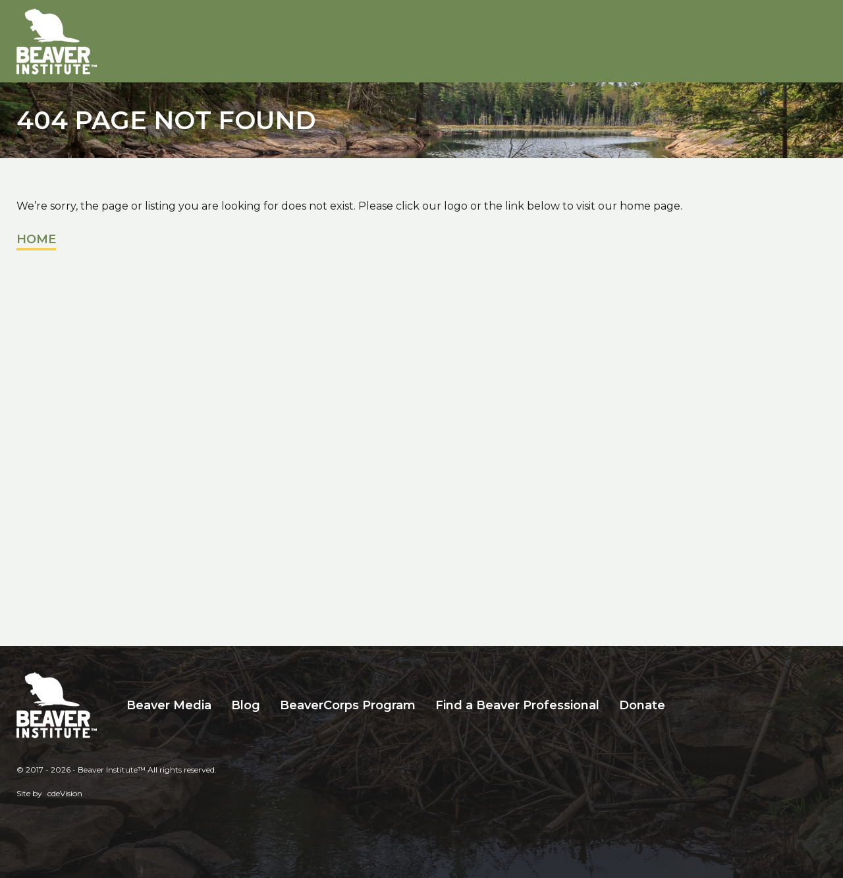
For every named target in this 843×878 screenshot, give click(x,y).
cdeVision (64, 793)
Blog (245, 705)
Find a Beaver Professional (517, 705)
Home (36, 239)
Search (685, 705)
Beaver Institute (56, 41)
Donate (642, 705)
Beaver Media (168, 705)
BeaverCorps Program (348, 705)
